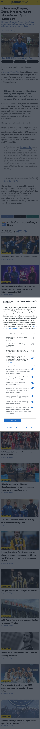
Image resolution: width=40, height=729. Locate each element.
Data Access (19, 428)
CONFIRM (12, 420)
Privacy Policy (30, 428)
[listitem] (20, 334)
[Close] (36, 301)
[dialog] (20, 364)
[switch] (32, 338)
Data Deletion (10, 428)
